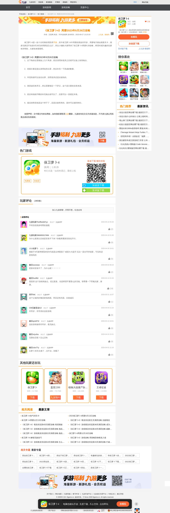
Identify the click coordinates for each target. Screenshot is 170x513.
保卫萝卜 (32, 387)
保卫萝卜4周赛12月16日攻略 (81, 433)
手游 (55, 42)
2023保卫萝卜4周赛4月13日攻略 (82, 416)
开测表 (57, 2)
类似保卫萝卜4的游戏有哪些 (80, 456)
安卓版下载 (93, 190)
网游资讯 (73, 2)
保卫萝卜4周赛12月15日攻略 (33, 420)
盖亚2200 (55, 387)
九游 (67, 114)
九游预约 (55, 397)
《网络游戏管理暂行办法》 (69, 510)
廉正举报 (120, 494)
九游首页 (32, 2)
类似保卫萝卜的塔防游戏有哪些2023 (28, 456)
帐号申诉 (76, 494)
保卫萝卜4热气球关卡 (30, 416)
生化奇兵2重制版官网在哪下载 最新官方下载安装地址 (134, 148)
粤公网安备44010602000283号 (120, 510)
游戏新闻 (47, 7)
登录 (135, 2)
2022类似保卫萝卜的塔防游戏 (45, 462)
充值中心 (84, 7)
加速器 (37, 181)
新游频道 (49, 2)
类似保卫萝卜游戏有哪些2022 (28, 462)
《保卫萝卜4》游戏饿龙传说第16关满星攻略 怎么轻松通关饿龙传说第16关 (44, 442)
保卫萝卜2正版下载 (62, 468)
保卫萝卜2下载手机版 (97, 462)
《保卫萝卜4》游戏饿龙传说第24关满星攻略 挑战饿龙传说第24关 (44, 429)
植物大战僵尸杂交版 (78, 387)
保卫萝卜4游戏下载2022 (62, 462)
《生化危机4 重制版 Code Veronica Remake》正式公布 (134, 144)
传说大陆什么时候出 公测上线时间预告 (134, 116)
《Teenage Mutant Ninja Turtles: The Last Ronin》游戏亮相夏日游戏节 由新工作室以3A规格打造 (134, 132)
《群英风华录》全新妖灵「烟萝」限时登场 (134, 136)
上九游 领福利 (144, 49)
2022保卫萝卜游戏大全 (131, 456)
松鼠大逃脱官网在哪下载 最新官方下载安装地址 (134, 124)
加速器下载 (93, 185)
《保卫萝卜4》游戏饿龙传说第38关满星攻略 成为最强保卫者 (91, 424)
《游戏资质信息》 (88, 510)
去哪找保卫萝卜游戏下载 (28, 468)
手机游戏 (22, 14)
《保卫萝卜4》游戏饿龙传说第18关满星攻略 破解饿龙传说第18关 (91, 429)
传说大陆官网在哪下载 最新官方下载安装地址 (134, 112)
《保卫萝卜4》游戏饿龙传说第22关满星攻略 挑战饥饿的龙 (44, 433)
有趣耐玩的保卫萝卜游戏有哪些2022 (97, 456)
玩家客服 (67, 494)
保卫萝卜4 (31, 14)
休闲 (46, 167)
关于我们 (50, 494)
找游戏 (40, 2)
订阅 (147, 22)
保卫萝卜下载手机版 (114, 462)
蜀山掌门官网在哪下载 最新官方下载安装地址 (134, 120)
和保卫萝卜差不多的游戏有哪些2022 (114, 456)
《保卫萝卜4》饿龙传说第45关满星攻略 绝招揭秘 (42, 424)
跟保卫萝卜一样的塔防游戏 (97, 468)
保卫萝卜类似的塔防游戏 (80, 468)
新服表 (65, 2)
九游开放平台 (86, 494)
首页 (28, 7)
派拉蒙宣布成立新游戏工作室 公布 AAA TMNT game (134, 140)
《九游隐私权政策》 (36, 510)
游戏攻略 (65, 7)
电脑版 (27, 181)
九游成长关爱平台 (100, 494)
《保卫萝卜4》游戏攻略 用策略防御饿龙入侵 (87, 438)
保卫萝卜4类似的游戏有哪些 (45, 456)
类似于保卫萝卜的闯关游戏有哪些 (62, 456)
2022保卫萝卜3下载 (131, 462)
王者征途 (101, 387)
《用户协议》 (52, 510)
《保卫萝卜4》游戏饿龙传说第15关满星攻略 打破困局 (91, 442)
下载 (102, 141)
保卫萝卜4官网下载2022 (80, 462)
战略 (51, 391)
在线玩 (134, 37)
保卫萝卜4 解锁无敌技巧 (32, 438)
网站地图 (58, 494)
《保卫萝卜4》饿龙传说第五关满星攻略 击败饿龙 (89, 420)
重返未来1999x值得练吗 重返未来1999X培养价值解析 (134, 128)
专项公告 (111, 494)
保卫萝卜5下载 (45, 468)
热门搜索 (41, 14)
